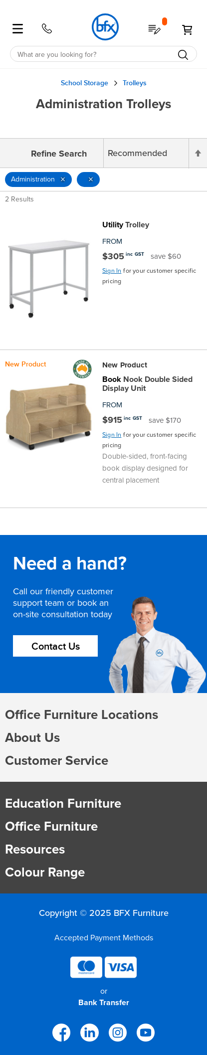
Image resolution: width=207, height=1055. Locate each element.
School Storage (84, 83)
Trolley (125, 224)
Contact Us (55, 647)
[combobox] (103, 54)
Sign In (111, 270)
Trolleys (135, 83)
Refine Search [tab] (59, 153)
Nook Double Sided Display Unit (147, 384)
